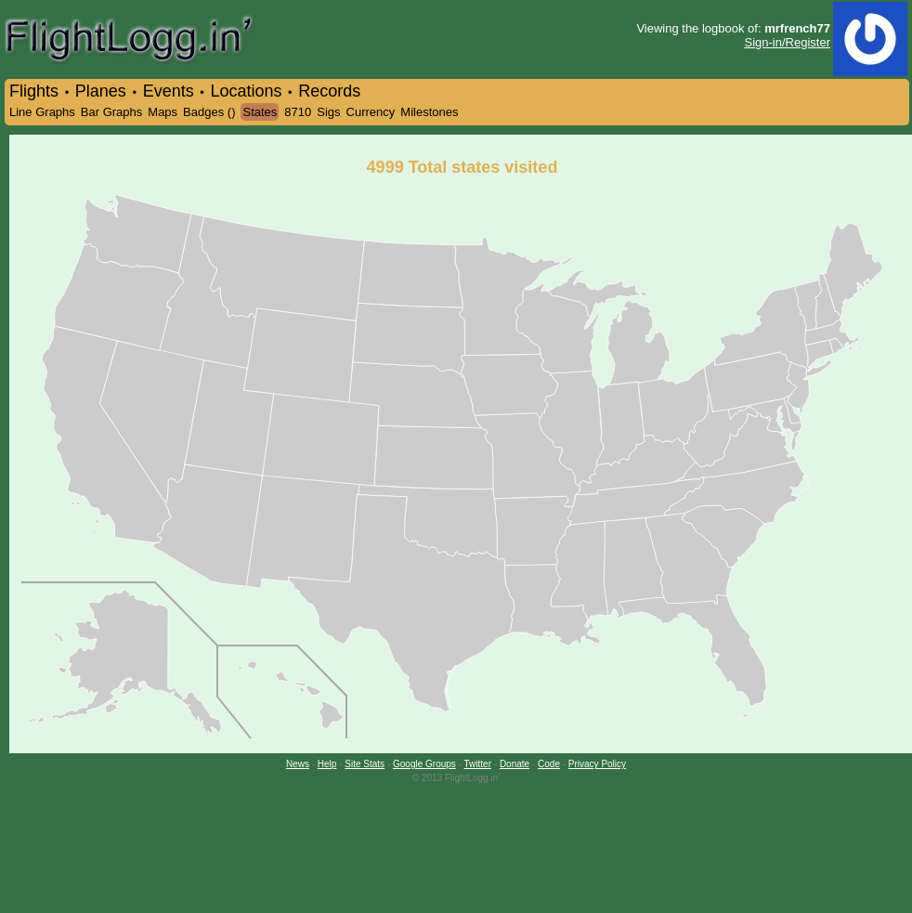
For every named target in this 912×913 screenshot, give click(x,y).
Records (329, 91)
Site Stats (364, 764)
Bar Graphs (111, 112)
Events (168, 91)
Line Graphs (42, 112)
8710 (297, 112)
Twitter (477, 764)
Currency (371, 112)
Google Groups (424, 764)
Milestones (429, 112)
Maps (162, 112)
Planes (100, 91)
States (259, 112)
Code (549, 764)
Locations (245, 91)
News (297, 764)
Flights (34, 91)
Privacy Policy (597, 764)
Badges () (209, 112)
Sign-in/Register (788, 42)
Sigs (328, 112)
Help (327, 764)
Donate (514, 764)
